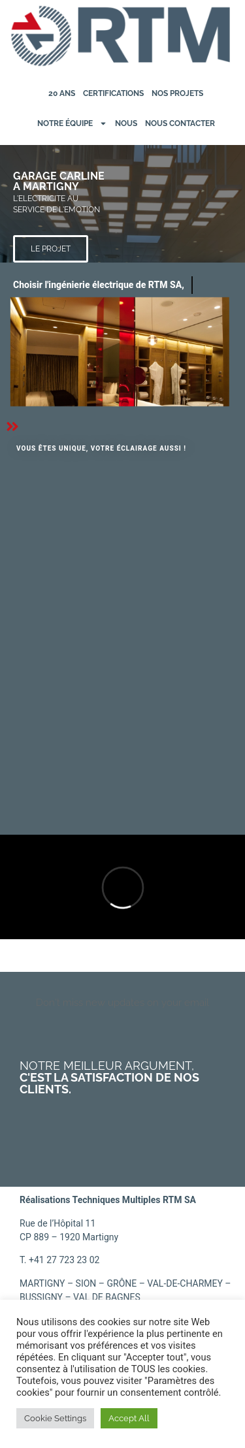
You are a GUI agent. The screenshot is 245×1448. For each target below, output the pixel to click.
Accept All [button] (129, 1418)
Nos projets (177, 93)
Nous (126, 123)
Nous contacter (180, 123)
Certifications (113, 93)
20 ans (61, 93)
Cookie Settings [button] (55, 1418)
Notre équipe (72, 123)
